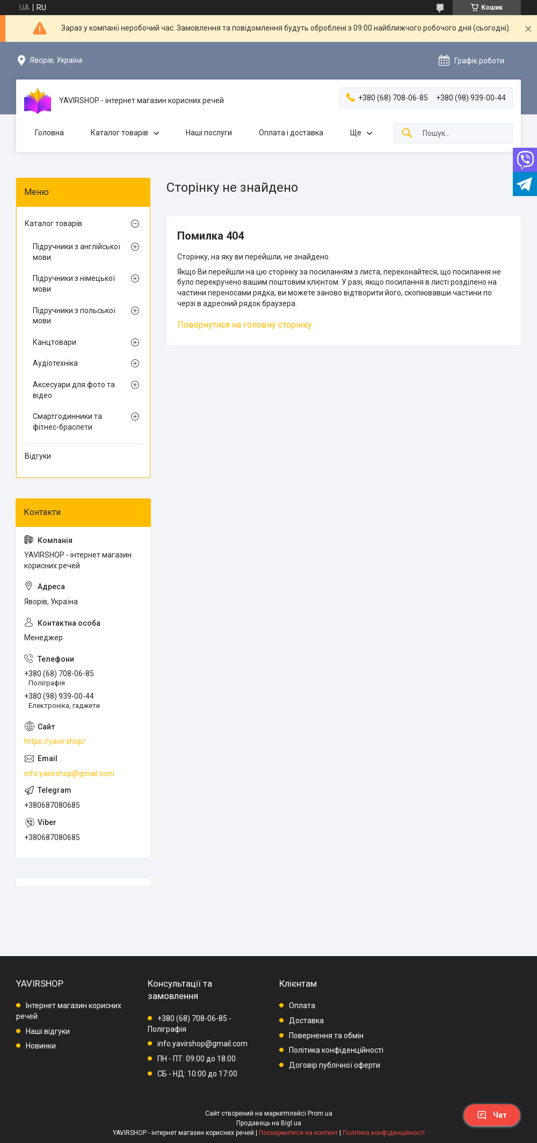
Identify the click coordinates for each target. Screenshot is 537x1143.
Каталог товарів (119, 132)
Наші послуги (209, 132)
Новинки (41, 1045)
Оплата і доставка (291, 132)
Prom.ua (320, 1113)
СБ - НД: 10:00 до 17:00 (197, 1073)
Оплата (302, 1005)
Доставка (306, 1020)
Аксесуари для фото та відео (74, 390)
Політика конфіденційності (336, 1050)
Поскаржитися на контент (298, 1133)
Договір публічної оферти (334, 1065)
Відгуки (38, 456)
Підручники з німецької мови (74, 283)
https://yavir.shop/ (55, 741)
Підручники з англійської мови (76, 252)
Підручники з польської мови (74, 315)
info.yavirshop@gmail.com (69, 773)
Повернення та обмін (326, 1035)
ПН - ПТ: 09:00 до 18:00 (196, 1058)
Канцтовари (54, 342)
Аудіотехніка (55, 363)
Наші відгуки (48, 1031)
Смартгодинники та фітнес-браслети (67, 421)
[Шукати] (407, 133)
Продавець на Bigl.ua (268, 1123)
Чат (492, 1115)
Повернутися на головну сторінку (244, 325)
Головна (49, 132)
